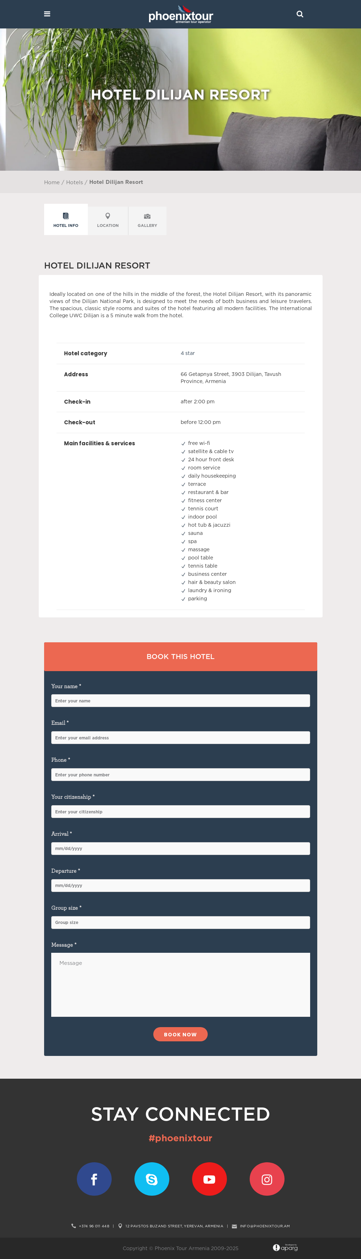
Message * (180, 979)
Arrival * (180, 843)
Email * (180, 732)
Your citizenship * (180, 806)
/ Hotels (71, 182)
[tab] (66, 221)
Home (52, 182)
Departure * (180, 880)
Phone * (180, 769)
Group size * (180, 917)
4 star (188, 353)
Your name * (180, 695)
